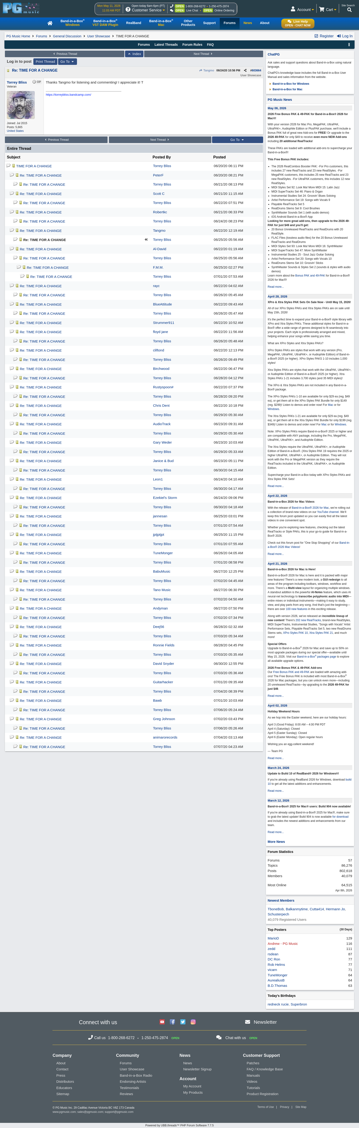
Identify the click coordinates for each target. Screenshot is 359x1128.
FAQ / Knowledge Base (265, 1069)
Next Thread (203, 54)
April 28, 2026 (277, 296)
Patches (253, 1063)
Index (134, 54)
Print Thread (45, 61)
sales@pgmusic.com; (91, 1112)
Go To (67, 61)
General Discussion (67, 36)
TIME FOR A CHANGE (34, 166)
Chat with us (235, 1038)
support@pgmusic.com (119, 1112)
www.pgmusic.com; (64, 1112)
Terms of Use (265, 1107)
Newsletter (265, 1022)
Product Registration (263, 1094)
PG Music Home (18, 36)
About (60, 1063)
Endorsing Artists (133, 1081)
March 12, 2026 (278, 800)
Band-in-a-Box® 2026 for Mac (310, 507)
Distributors (65, 1081)
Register (324, 36)
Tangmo (206, 70)
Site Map (300, 1107)
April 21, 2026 (277, 563)
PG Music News (280, 100)
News (187, 1063)
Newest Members (281, 900)
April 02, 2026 (277, 705)
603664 (256, 70)
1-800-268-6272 (195, 6)
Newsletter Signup (197, 1069)
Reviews (126, 1094)
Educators (64, 1088)
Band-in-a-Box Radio (136, 1075)
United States (15, 131)
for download (340, 816)
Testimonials (129, 1088)
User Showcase (98, 36)
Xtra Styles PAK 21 (321, 632)
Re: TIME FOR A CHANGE (34, 70)
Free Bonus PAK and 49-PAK (291, 672)
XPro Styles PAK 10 (295, 632)
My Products (192, 1092)
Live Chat (192, 10)
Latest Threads (166, 44)
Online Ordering (224, 10)
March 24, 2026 (278, 768)
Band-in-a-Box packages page (316, 656)
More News (276, 842)
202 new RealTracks (308, 620)
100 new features (296, 609)
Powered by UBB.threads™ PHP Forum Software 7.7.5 (179, 1125)
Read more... (276, 286)
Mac (330, 404)
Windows (273, 409)
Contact (62, 1069)
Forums (41, 36)
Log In (345, 36)
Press (60, 1075)
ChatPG (274, 54)
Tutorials (253, 1088)
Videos (252, 1081)
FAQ (210, 44)
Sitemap (62, 1094)
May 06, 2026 (277, 108)
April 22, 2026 (277, 495)
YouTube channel (328, 512)
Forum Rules (192, 44)
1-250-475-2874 (219, 6)
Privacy (284, 1107)
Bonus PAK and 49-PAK (310, 275)
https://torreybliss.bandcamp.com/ (68, 94)
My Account (192, 1086)
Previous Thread (64, 54)
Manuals (253, 1075)
